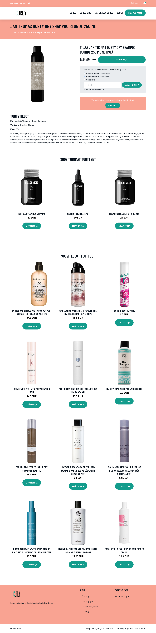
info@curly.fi (134, 3)
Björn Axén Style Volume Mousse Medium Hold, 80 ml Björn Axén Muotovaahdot (124, 470)
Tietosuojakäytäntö (124, 628)
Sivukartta (140, 628)
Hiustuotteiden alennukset (98, 73)
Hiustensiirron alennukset (98, 76)
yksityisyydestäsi (98, 89)
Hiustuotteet (135, 13)
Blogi (120, 13)
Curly (73, 13)
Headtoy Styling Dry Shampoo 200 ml (124, 388)
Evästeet (109, 628)
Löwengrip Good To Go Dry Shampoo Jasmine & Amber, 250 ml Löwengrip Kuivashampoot (78, 470)
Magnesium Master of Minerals (124, 213)
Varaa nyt (113, 105)
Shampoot (27, 121)
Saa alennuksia (131, 85)
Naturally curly (104, 13)
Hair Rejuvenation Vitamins (31, 213)
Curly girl (85, 13)
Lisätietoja (121, 59)
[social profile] (29, 3)
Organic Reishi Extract (78, 213)
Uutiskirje (90, 79)
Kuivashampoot (39, 121)
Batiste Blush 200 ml (124, 310)
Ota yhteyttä (98, 628)
